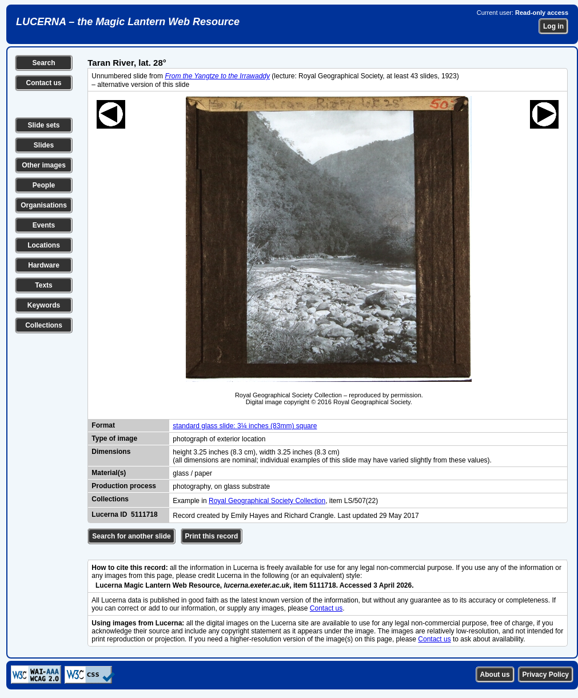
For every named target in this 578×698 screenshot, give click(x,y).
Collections (43, 325)
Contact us (43, 83)
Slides (44, 145)
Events (44, 225)
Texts (43, 285)
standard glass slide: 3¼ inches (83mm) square (245, 426)
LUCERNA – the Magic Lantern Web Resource (128, 21)
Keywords (43, 305)
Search (43, 63)
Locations (43, 245)
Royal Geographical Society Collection (267, 501)
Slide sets (43, 125)
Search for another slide (131, 536)
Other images (44, 165)
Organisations (44, 205)
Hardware (43, 265)
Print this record (211, 536)
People (44, 185)
